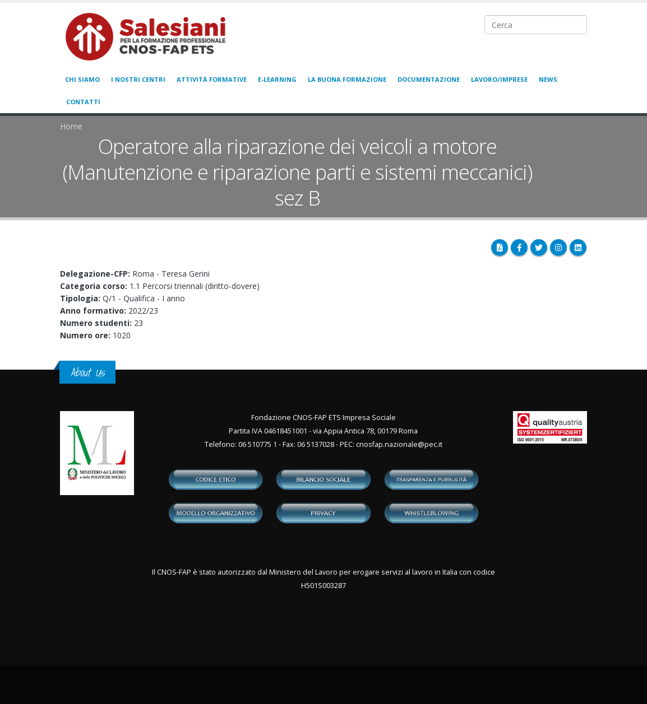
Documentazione (429, 79)
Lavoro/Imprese (499, 79)
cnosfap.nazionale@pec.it (399, 444)
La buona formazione (347, 79)
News (548, 79)
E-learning (277, 79)
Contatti (83, 101)
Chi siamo (82, 79)
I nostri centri (138, 79)
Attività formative (212, 79)
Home (71, 126)
